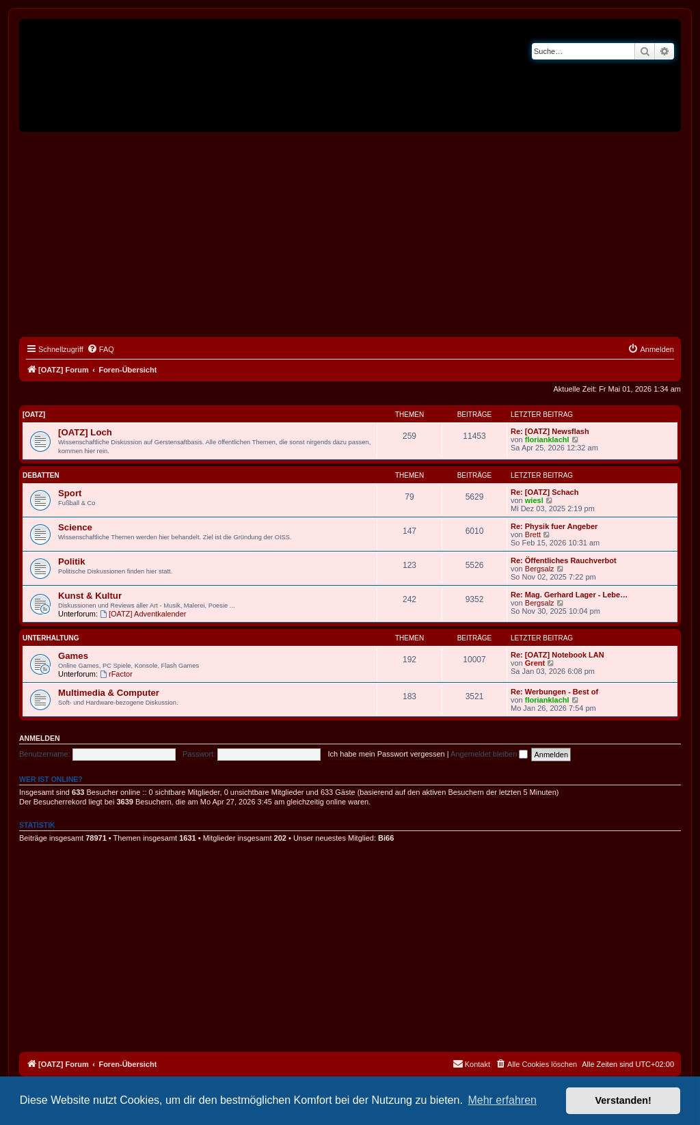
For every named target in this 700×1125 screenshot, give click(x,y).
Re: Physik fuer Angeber (554, 526)
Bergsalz (539, 569)
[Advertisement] (350, 234)
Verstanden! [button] (623, 1100)
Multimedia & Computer (108, 693)
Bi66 (386, 838)
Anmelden (39, 738)
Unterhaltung (51, 638)
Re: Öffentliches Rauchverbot (564, 560)
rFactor (116, 674)
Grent (535, 663)
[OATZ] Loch (85, 432)
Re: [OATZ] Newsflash (550, 431)
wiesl (534, 500)
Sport (69, 493)
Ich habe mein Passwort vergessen (386, 754)
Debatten (41, 475)
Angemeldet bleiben (489, 754)
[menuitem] (100, 349)
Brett (533, 534)
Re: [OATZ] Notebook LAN (557, 655)
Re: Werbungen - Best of (554, 692)
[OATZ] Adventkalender (143, 614)
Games (73, 656)
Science (75, 527)
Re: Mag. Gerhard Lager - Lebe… (569, 595)
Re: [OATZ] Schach (544, 492)
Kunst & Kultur (90, 596)
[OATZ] (34, 414)
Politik (71, 561)
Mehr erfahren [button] (502, 1100)
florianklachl (547, 439)
